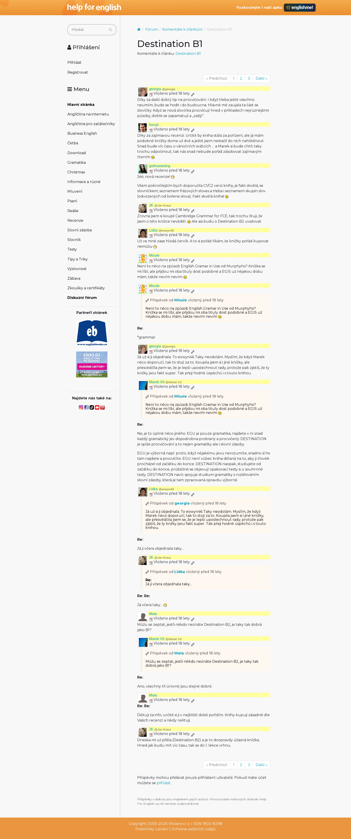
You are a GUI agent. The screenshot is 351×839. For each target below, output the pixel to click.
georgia (162, 89)
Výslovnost (77, 269)
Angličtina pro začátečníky (91, 124)
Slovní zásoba (79, 230)
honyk (154, 125)
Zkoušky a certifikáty (86, 288)
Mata (153, 614)
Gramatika (76, 162)
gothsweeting (159, 166)
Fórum (151, 29)
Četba (72, 143)
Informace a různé (84, 182)
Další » (261, 78)
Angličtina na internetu (88, 114)
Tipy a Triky (77, 259)
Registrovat (77, 72)
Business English (82, 133)
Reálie (72, 211)
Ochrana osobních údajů (193, 829)
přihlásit (164, 783)
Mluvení (74, 191)
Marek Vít (165, 382)
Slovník (74, 240)
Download (76, 153)
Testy (72, 249)
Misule (154, 255)
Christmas (76, 172)
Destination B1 (188, 53)
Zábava (73, 278)
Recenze (75, 220)
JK (160, 205)
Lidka (161, 230)
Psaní (72, 201)
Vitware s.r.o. (179, 824)
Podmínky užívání (151, 829)
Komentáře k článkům (182, 29)
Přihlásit (74, 62)
